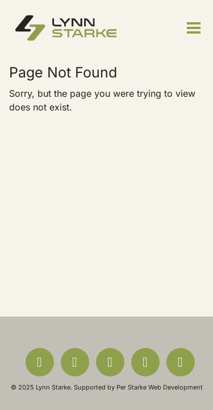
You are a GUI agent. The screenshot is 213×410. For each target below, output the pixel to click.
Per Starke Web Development (159, 387)
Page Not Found (63, 72)
